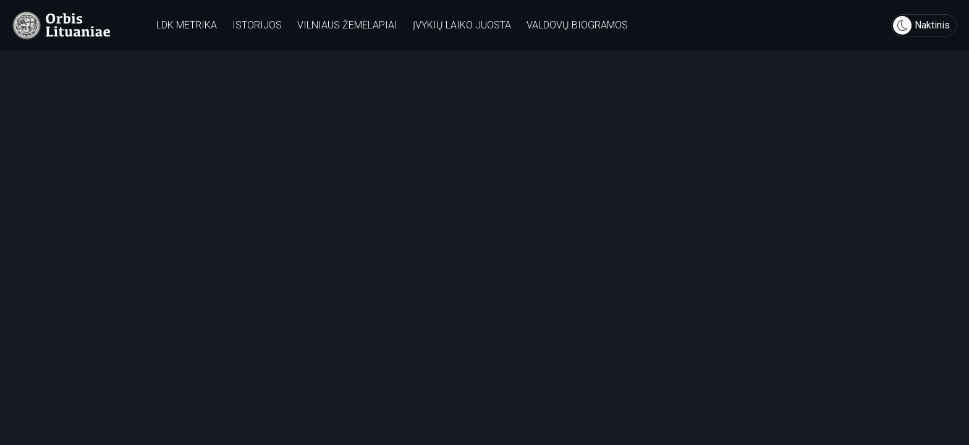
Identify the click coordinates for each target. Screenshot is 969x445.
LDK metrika (186, 25)
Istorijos (257, 25)
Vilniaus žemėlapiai (347, 25)
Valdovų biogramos (577, 25)
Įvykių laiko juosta (462, 25)
